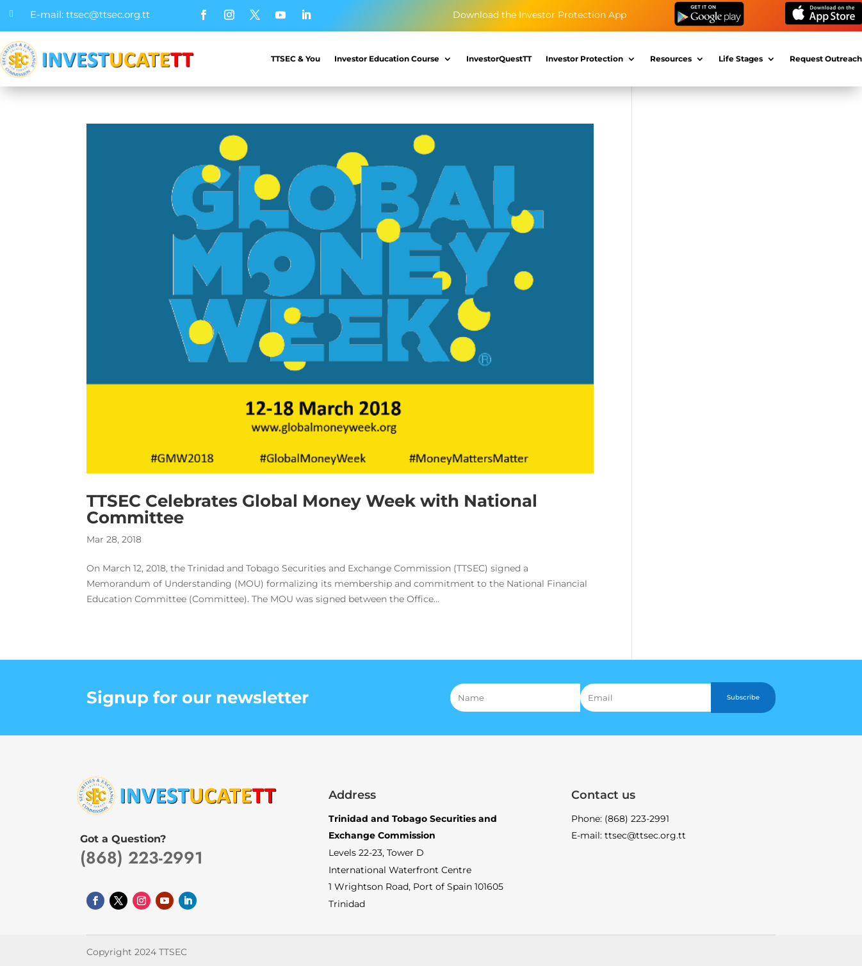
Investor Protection (584, 58)
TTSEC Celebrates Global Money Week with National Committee (311, 509)
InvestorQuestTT (499, 58)
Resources (671, 58)
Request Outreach (826, 58)
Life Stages (741, 58)
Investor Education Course (386, 58)
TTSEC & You (295, 58)
